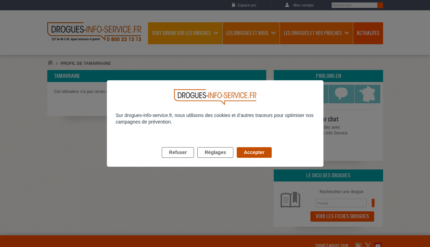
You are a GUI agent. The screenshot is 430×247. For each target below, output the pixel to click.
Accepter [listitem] (254, 160)
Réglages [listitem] (215, 160)
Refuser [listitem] (178, 160)
